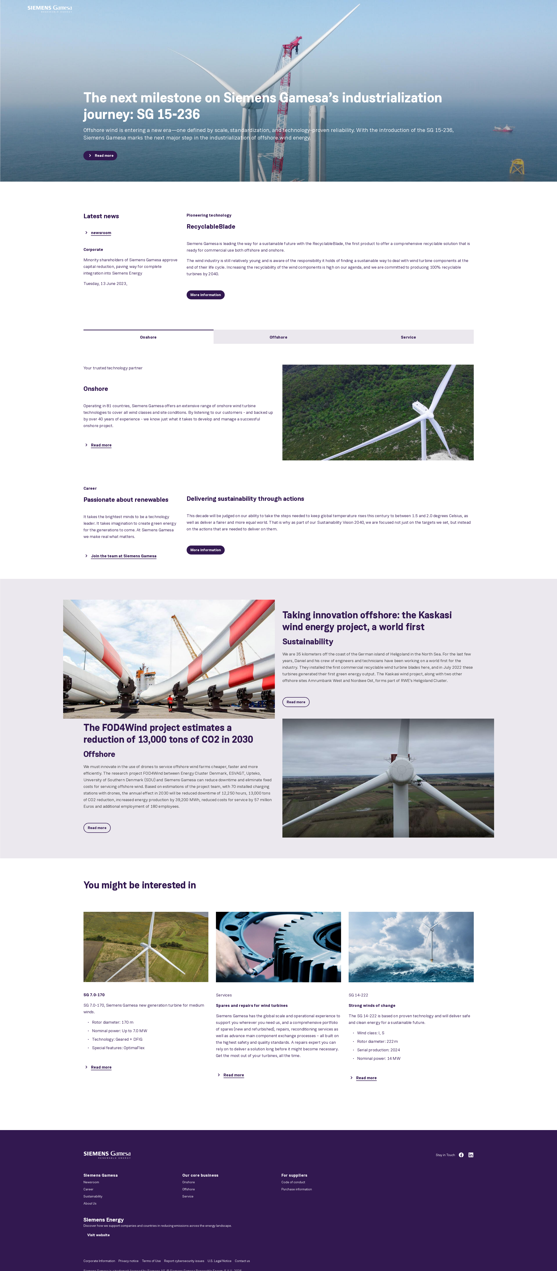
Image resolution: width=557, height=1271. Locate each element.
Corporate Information (99, 1261)
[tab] (148, 337)
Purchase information (296, 1189)
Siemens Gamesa (100, 1175)
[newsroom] (97, 233)
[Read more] (100, 155)
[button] (49, 9)
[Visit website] (98, 1235)
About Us (89, 1203)
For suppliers (294, 1175)
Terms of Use (151, 1261)
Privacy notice (128, 1261)
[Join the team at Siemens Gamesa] (120, 556)
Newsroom (91, 1182)
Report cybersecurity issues (184, 1261)
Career (88, 1189)
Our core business (200, 1175)
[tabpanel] (278, 407)
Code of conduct (293, 1182)
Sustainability (92, 1196)
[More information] (206, 294)
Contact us (242, 1261)
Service (187, 1196)
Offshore (188, 1189)
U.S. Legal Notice (220, 1261)
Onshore (188, 1182)
